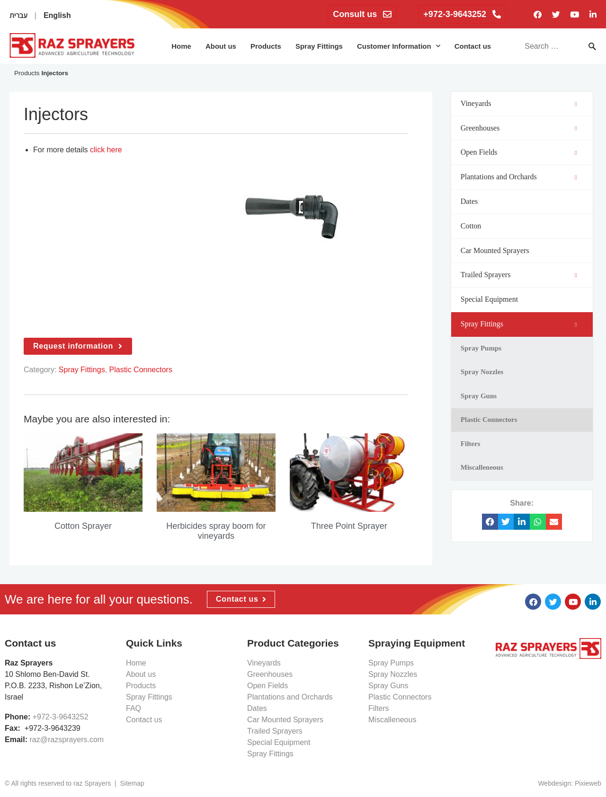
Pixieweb (588, 783)
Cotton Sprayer (83, 526)
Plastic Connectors (140, 370)
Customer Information (398, 46)
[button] (490, 522)
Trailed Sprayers (275, 731)
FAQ (133, 708)
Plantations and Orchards (290, 697)
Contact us (472, 46)
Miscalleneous (392, 720)
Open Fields (267, 686)
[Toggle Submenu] (576, 104)
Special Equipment (278, 742)
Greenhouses (270, 674)
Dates (257, 708)
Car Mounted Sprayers (285, 720)
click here (106, 150)
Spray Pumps (391, 663)
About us (220, 46)
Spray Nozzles (392, 674)
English (57, 15)
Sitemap (132, 783)
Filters (378, 708)
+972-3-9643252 (61, 717)
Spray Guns (388, 686)
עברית (18, 15)
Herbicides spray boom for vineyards (216, 531)
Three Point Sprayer (349, 526)
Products (265, 46)
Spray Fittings (319, 46)
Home (181, 46)
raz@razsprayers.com (66, 740)
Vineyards (264, 663)
